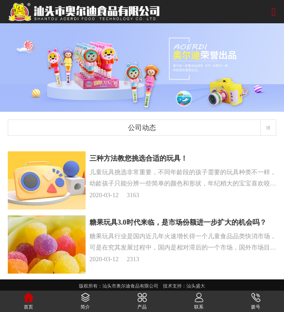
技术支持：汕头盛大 (184, 286)
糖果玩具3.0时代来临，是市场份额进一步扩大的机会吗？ (177, 222)
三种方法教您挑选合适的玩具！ (138, 158)
